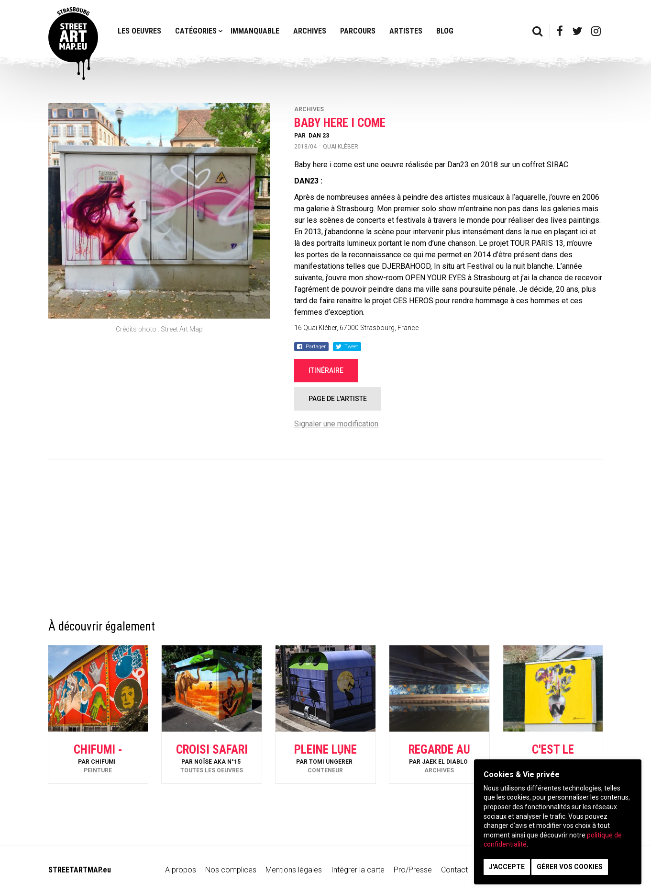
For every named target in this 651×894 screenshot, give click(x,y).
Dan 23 (319, 135)
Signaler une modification (336, 423)
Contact (454, 869)
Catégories (196, 30)
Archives (309, 30)
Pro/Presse (413, 869)
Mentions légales (293, 869)
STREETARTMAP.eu (79, 869)
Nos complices (230, 869)
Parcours (357, 30)
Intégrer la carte (358, 869)
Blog (444, 30)
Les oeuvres (139, 30)
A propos (180, 869)
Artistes (405, 30)
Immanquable (255, 30)
